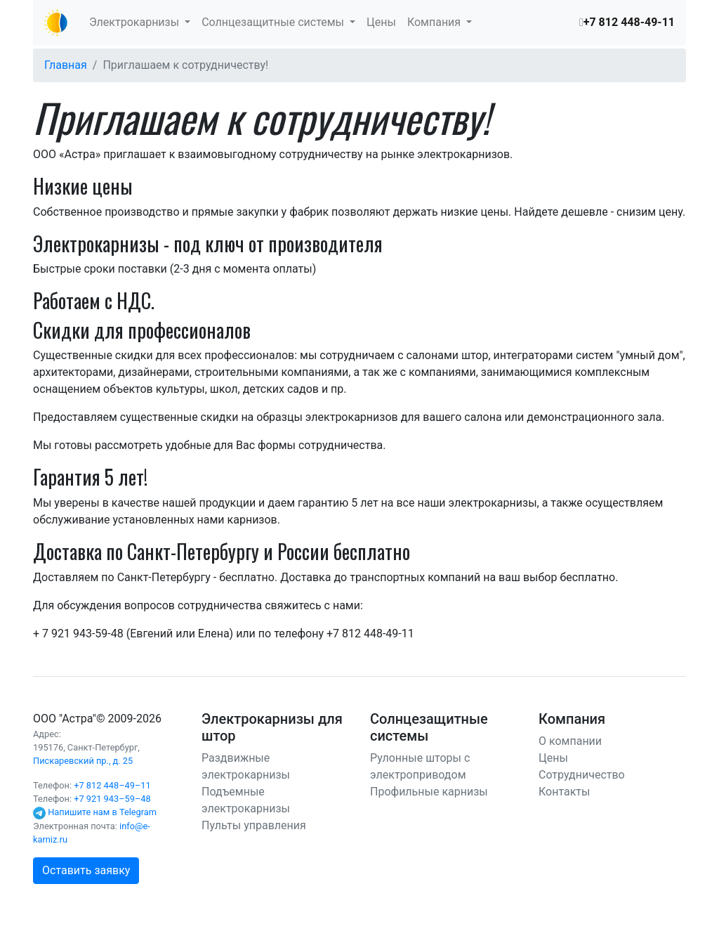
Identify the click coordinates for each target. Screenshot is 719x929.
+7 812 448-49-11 (629, 22)
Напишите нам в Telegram (102, 812)
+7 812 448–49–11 (112, 785)
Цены (381, 22)
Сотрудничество (582, 774)
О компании (570, 741)
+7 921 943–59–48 (112, 798)
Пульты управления (254, 825)
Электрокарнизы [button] (135, 22)
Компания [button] (435, 22)
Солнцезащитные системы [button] (274, 22)
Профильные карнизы (429, 791)
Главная (65, 65)
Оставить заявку (86, 870)
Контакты (564, 791)
